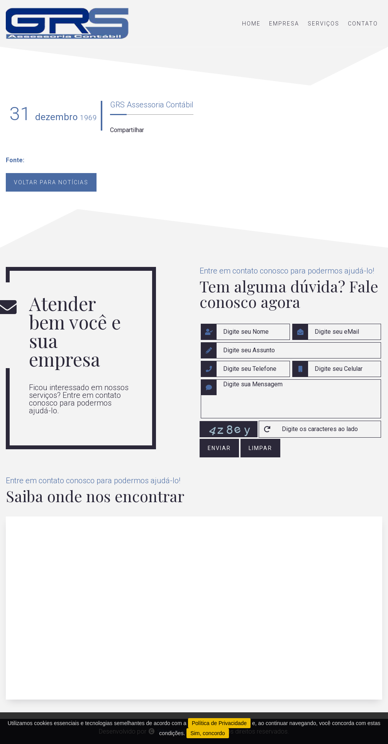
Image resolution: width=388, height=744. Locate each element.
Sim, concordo (207, 733)
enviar (219, 448)
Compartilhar (127, 130)
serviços (323, 23)
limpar (260, 448)
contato (363, 23)
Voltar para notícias (51, 182)
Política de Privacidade (219, 723)
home (251, 23)
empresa (284, 23)
